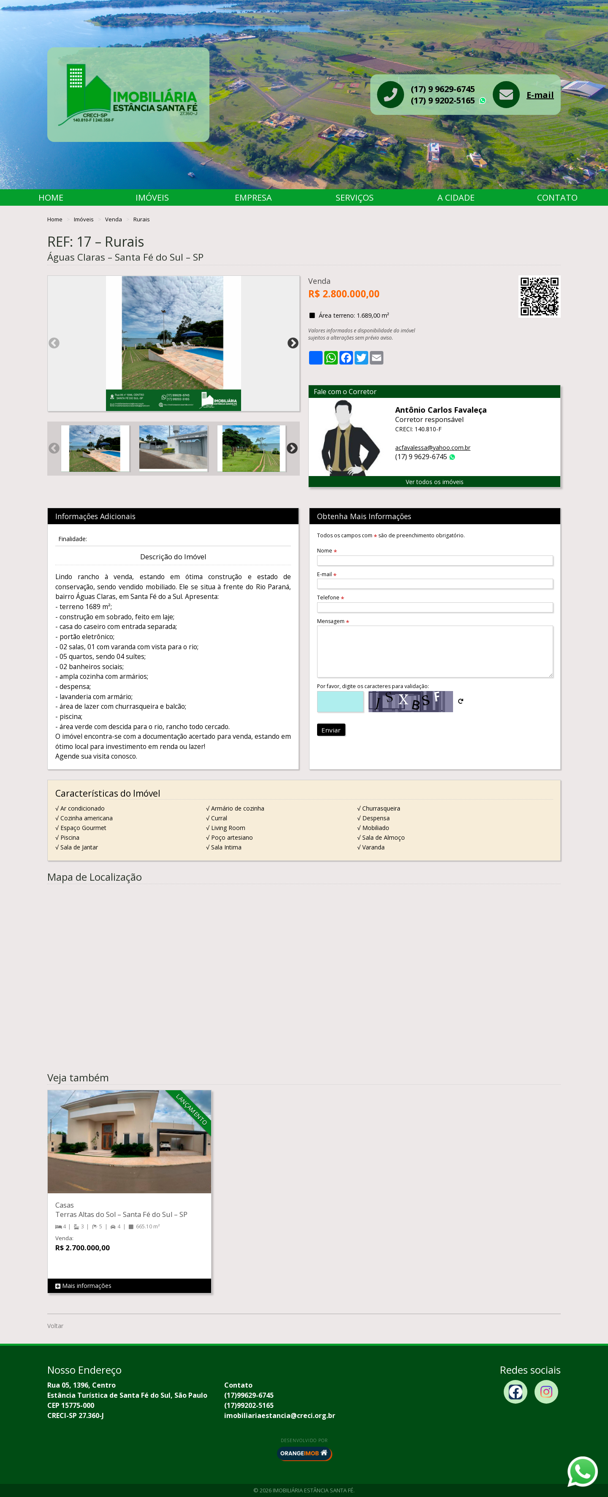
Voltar (55, 1326)
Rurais (141, 219)
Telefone (330, 597)
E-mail (540, 95)
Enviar (331, 730)
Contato (557, 197)
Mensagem (333, 621)
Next (293, 343)
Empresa (253, 197)
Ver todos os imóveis (435, 482)
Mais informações (83, 1286)
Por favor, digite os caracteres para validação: (373, 686)
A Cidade (456, 197)
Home (50, 197)
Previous (54, 343)
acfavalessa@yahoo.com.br (432, 448)
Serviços (355, 197)
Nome (327, 550)
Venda (114, 219)
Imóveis (152, 197)
